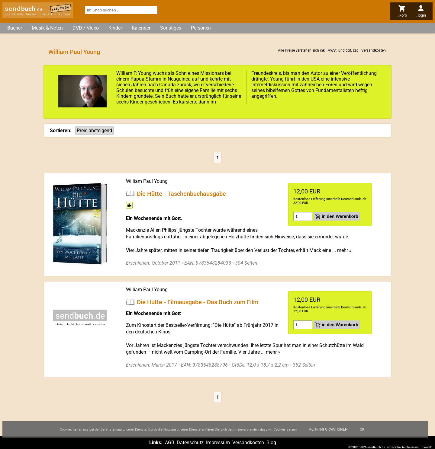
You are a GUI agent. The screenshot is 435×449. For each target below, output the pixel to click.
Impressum (218, 442)
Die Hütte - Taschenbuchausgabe (181, 193)
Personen (201, 28)
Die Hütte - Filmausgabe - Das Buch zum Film (197, 302)
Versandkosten (373, 50)
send (24, 8)
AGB (169, 442)
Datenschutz (190, 442)
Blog (271, 442)
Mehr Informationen (328, 433)
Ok (362, 433)
